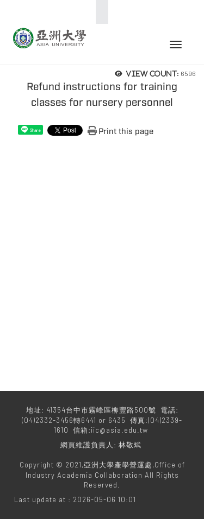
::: (98, 12)
